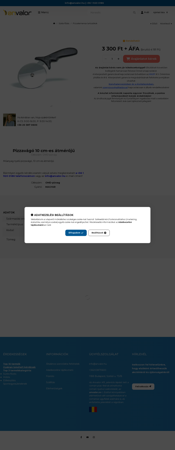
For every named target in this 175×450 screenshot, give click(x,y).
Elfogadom (76, 233)
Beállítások (99, 233)
